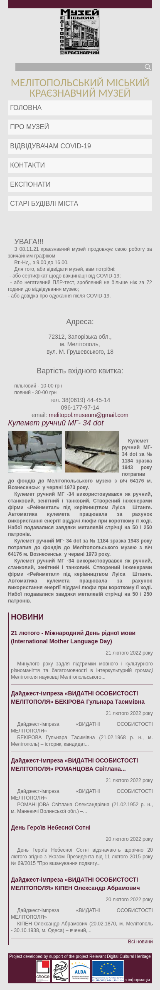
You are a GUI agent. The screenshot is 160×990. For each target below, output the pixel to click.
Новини (27, 617)
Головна (26, 107)
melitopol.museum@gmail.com (88, 415)
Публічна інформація (129, 980)
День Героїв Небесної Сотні (51, 827)
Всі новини (140, 942)
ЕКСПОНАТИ (30, 184)
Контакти (27, 165)
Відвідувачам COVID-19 (50, 146)
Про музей (29, 126)
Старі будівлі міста (44, 203)
